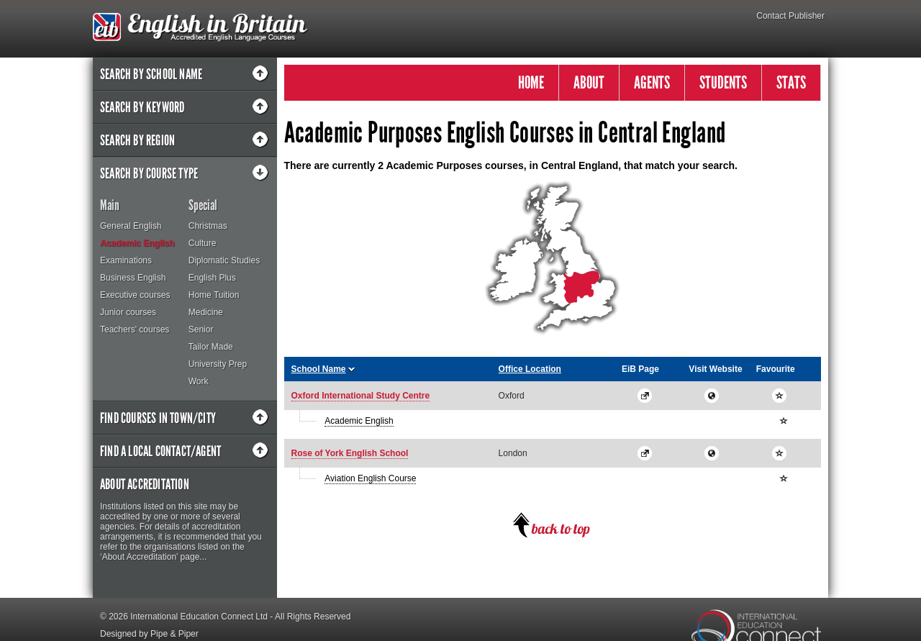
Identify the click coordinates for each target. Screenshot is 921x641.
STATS (791, 82)
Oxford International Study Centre (360, 396)
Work (199, 381)
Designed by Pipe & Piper (149, 634)
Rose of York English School (350, 453)
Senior (201, 329)
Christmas (208, 226)
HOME (531, 82)
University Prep (218, 364)
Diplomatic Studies (224, 260)
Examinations (126, 260)
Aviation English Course (370, 478)
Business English (132, 278)
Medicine (206, 312)
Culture (203, 243)
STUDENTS (723, 82)
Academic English (137, 243)
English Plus (212, 278)
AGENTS (652, 82)
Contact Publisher (790, 16)
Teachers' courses (134, 329)
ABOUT (588, 82)
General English (130, 226)
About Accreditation (144, 484)
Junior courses (128, 312)
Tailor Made (211, 347)
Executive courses (135, 295)
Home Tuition (214, 295)
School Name (318, 369)
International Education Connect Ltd (199, 617)
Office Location (530, 369)
